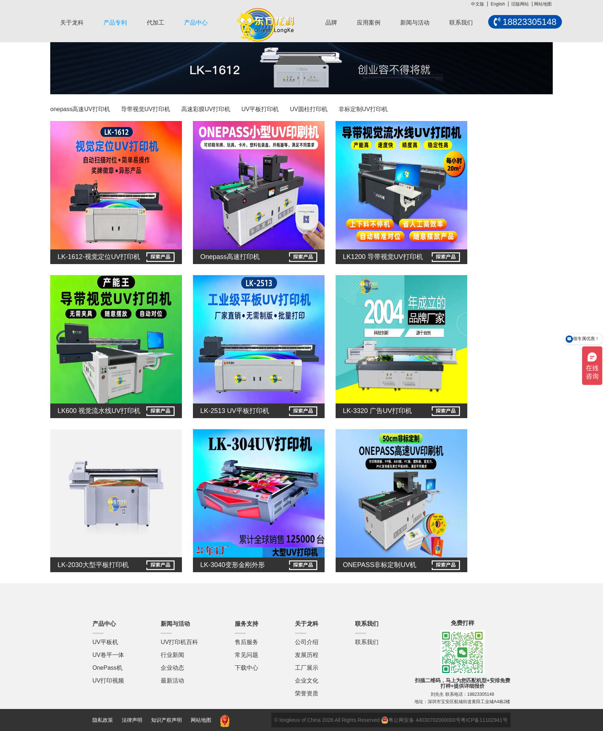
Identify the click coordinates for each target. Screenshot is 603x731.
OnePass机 (107, 668)
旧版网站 (520, 4)
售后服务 (246, 642)
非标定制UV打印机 (363, 109)
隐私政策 (102, 720)
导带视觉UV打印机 (145, 109)
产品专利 (115, 22)
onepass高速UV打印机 (80, 109)
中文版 (477, 4)
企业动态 (172, 668)
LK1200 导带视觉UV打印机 (383, 256)
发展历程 (306, 655)
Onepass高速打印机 (230, 256)
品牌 (331, 22)
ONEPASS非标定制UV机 (380, 565)
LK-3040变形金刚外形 (232, 565)
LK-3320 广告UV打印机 (377, 410)
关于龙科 (72, 22)
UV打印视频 (108, 680)
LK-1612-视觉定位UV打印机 (99, 256)
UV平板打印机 (260, 109)
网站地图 (543, 4)
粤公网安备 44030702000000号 (421, 720)
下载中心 (246, 668)
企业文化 (306, 680)
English (498, 4)
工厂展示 (306, 668)
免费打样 (462, 623)
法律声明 (133, 720)
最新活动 (172, 680)
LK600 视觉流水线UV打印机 (99, 410)
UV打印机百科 (179, 642)
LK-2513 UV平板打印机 (234, 410)
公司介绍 (306, 642)
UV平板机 (105, 642)
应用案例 (368, 22)
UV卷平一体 (108, 655)
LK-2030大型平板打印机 (93, 565)
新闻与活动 (415, 22)
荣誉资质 (306, 693)
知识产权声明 (166, 720)
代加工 (155, 22)
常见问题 (246, 655)
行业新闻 (172, 655)
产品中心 (196, 22)
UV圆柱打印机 (308, 109)
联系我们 (461, 22)
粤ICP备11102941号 (484, 720)
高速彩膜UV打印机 (205, 109)
